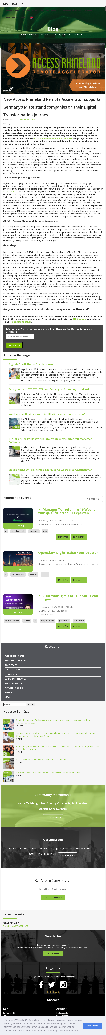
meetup (45, 574)
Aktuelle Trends (14, 688)
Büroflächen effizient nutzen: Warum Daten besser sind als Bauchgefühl (48, 772)
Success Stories (13, 669)
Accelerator (30, 10)
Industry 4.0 (8, 191)
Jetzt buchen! (79, 536)
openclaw (33, 574)
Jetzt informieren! (53, 817)
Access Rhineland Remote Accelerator (53, 138)
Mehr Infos (63, 536)
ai (6, 531)
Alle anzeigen (93, 498)
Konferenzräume (70, 10)
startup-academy (12, 621)
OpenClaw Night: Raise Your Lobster (68, 552)
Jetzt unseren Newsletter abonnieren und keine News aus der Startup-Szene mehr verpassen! (49, 330)
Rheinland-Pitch (13, 683)
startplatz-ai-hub (18, 531)
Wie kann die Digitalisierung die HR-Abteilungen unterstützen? (47, 414)
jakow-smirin (79, 621)
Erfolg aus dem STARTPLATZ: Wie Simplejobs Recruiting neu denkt (49, 389)
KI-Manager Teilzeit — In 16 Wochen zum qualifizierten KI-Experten (68, 511)
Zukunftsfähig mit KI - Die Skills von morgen (68, 597)
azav (45, 531)
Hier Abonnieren (53, 953)
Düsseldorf (58, 897)
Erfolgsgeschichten (15, 660)
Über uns (11, 17)
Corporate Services (15, 678)
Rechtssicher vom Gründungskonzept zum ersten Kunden (41, 759)
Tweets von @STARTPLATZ (15, 926)
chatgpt (27, 621)
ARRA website (79, 319)
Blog (23, 17)
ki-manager (34, 531)
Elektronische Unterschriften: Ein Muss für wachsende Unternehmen (50, 469)
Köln (45, 897)
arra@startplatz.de (21, 321)
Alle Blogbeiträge (14, 656)
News (33, 120)
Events (88, 10)
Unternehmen (48, 10)
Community (11, 674)
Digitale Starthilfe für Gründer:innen (31, 364)
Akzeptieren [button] (92, 1026)
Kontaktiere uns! (67, 855)
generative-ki (64, 621)
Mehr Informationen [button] (68, 1030)
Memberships (12, 10)
